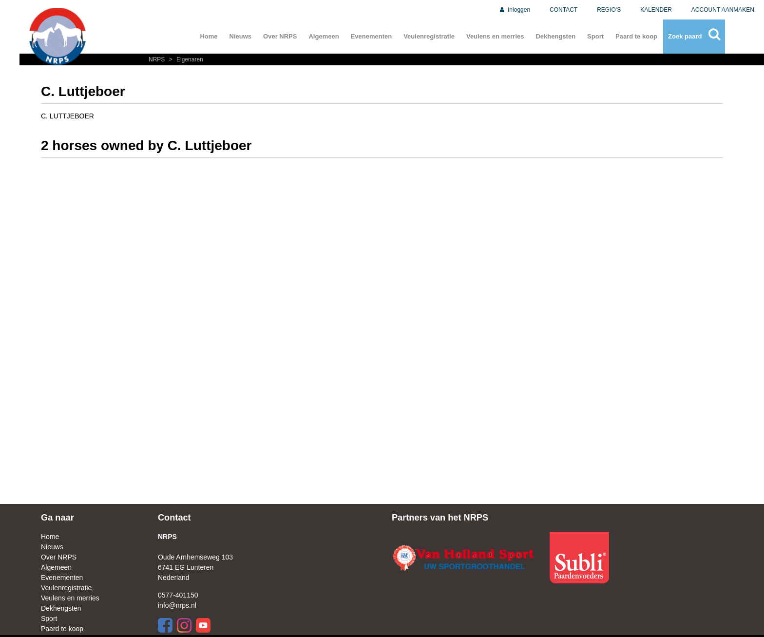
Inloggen (514, 9)
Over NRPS (280, 36)
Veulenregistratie (429, 36)
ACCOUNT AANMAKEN (722, 9)
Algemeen (323, 36)
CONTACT (563, 9)
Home (208, 36)
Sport (595, 36)
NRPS (158, 59)
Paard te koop (636, 36)
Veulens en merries (495, 36)
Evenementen (371, 36)
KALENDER (656, 9)
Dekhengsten (555, 36)
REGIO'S (609, 9)
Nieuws (240, 36)
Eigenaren (185, 59)
